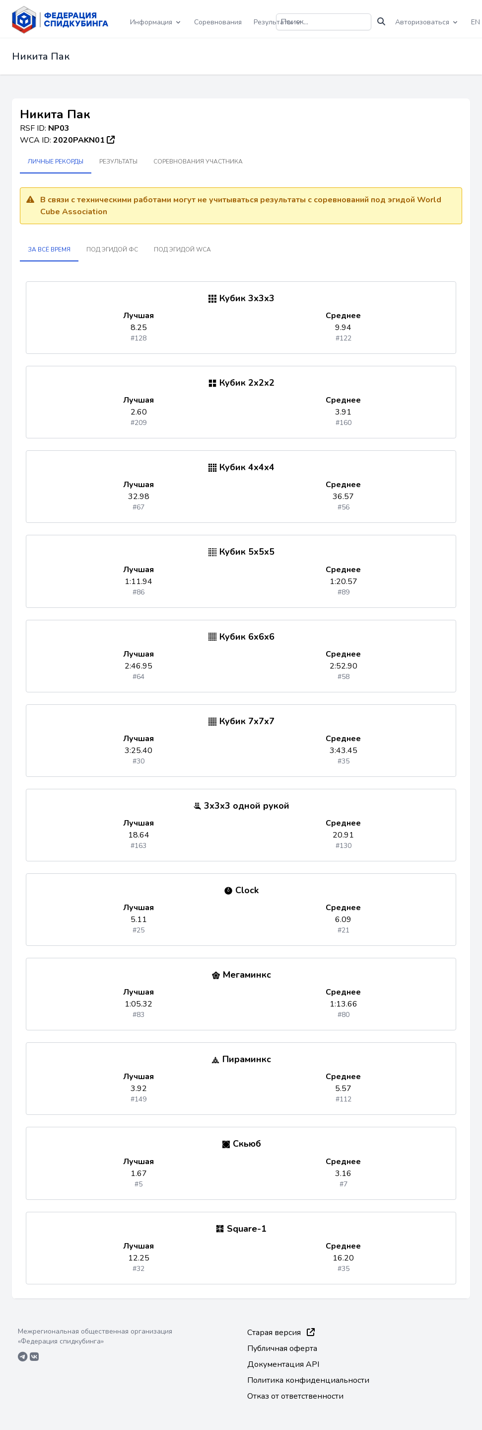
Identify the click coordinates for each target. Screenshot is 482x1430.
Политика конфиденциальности (308, 1380)
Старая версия (281, 1332)
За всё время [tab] (49, 249)
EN (475, 22)
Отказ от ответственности (295, 1396)
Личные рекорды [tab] (55, 162)
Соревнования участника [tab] (198, 162)
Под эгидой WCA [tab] (182, 249)
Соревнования (218, 22)
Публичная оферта (282, 1348)
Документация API (283, 1364)
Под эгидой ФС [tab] (112, 249)
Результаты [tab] (118, 162)
